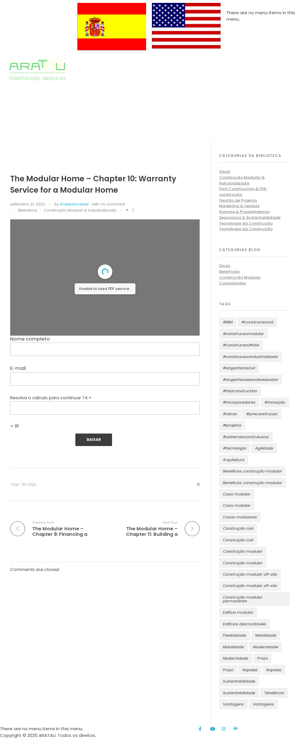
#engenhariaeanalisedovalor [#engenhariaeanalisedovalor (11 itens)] (250, 379)
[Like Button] (127, 210)
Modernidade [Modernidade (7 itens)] (265, 647)
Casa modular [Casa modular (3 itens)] (237, 494)
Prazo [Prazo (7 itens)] (262, 658)
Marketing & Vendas (239, 206)
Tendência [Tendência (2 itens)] (274, 693)
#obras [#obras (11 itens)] (230, 414)
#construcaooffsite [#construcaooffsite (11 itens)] (241, 345)
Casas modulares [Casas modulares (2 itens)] (240, 517)
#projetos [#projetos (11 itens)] (232, 425)
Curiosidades (232, 283)
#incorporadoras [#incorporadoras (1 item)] (239, 402)
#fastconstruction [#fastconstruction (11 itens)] (240, 391)
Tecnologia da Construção (246, 223)
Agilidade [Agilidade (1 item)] (264, 448)
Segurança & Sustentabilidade (250, 217)
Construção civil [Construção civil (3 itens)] (238, 540)
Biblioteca (27, 210)
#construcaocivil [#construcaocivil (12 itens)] (257, 322)
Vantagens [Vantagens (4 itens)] (263, 704)
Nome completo (105, 346)
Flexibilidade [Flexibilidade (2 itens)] (234, 635)
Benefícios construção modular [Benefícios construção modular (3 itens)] (252, 483)
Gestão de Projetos (238, 200)
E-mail (105, 375)
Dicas (224, 265)
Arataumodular (74, 204)
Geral (224, 171)
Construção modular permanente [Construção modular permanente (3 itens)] (242, 599)
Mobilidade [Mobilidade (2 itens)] (233, 647)
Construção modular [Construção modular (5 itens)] (242, 563)
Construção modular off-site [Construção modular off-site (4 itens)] (250, 574)
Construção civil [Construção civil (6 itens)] (238, 528)
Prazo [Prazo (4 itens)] (228, 670)
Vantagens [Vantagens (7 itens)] (233, 704)
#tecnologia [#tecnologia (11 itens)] (234, 448)
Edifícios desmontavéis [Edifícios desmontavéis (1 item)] (244, 624)
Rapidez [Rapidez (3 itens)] (273, 670)
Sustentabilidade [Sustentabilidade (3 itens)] (239, 693)
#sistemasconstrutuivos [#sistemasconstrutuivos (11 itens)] (246, 437)
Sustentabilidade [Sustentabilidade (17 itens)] (239, 681)
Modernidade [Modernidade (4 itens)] (235, 658)
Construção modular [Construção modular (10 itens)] (242, 551)
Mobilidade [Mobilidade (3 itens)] (265, 635)
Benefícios (229, 271)
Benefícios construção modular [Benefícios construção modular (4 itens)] (252, 471)
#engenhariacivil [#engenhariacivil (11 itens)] (239, 368)
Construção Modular (240, 277)
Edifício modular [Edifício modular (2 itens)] (238, 612)
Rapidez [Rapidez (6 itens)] (250, 670)
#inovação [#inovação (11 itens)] (275, 402)
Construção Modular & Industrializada (80, 210)
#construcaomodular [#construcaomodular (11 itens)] (243, 333)
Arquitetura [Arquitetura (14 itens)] (233, 460)
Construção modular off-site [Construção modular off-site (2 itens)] (250, 585)
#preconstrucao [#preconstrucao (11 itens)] (261, 414)
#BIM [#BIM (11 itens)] (228, 322)
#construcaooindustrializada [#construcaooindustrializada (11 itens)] (250, 356)
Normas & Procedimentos (244, 211)
